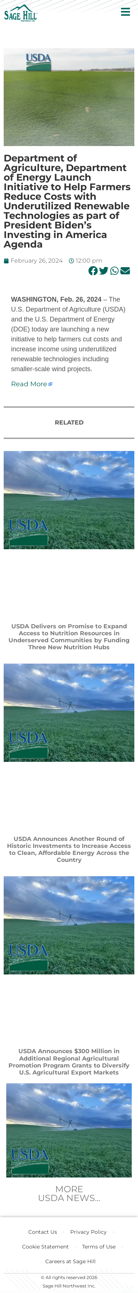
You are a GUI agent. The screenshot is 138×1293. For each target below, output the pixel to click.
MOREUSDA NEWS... (69, 1193)
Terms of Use (99, 1246)
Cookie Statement (45, 1246)
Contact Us (42, 1232)
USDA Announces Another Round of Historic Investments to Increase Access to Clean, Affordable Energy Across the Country (69, 849)
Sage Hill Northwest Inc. (69, 1286)
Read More (29, 384)
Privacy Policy (88, 1232)
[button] (93, 270)
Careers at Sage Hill (70, 1261)
